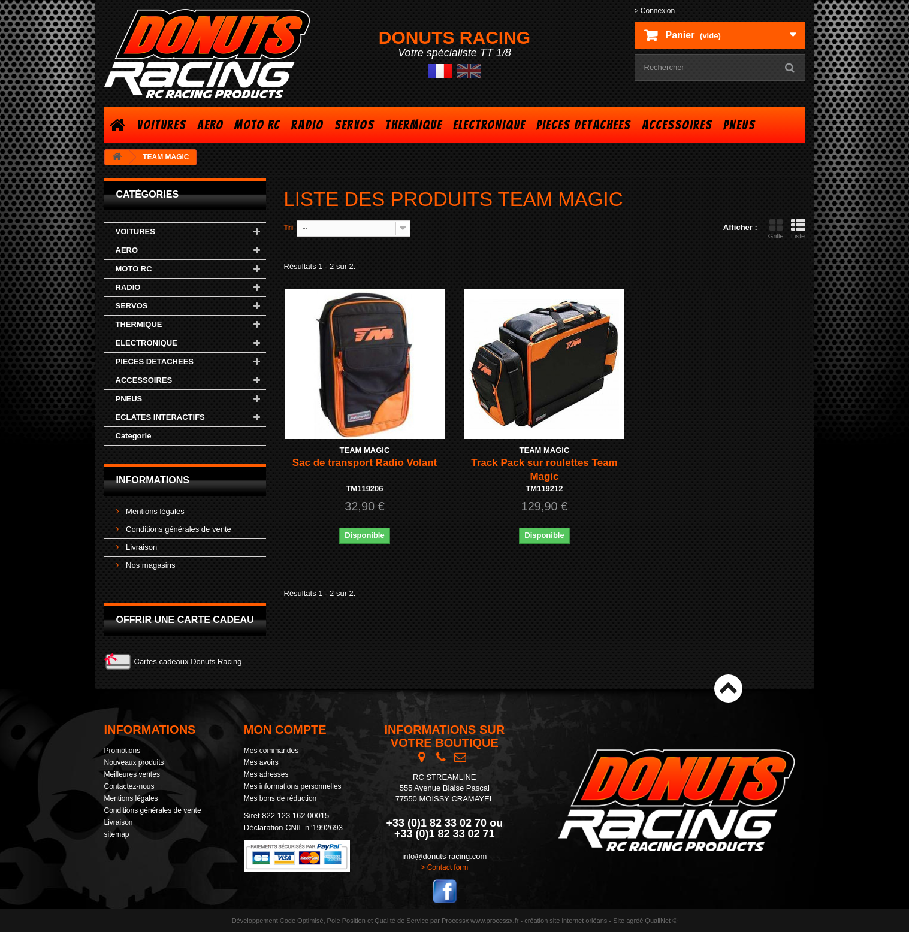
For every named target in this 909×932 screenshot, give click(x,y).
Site (618, 920)
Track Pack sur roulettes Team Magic (544, 469)
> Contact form (444, 867)
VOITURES (161, 125)
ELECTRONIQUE (489, 125)
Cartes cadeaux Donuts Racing (188, 661)
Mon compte (285, 729)
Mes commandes (271, 750)
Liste (798, 229)
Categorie (134, 435)
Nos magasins (150, 565)
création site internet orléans (565, 920)
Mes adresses (266, 774)
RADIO (307, 125)
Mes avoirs (261, 762)
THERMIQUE (413, 125)
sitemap (116, 834)
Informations (152, 480)
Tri (289, 227)
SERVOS (354, 125)
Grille (776, 229)
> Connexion (655, 11)
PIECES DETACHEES (583, 125)
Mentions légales (154, 511)
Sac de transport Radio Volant (364, 462)
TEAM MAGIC (365, 450)
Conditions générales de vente (177, 529)
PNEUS (739, 125)
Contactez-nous (129, 786)
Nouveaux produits (134, 762)
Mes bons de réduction (280, 798)
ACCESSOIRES (677, 125)
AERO (210, 125)
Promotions (122, 750)
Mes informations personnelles (293, 786)
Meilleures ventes (132, 774)
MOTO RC (257, 125)
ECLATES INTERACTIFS (160, 417)
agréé (634, 920)
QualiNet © (661, 920)
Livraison (141, 547)
